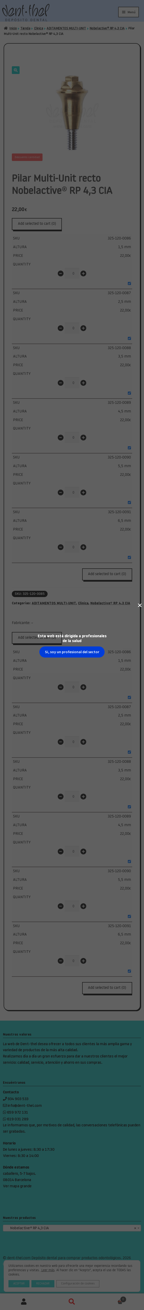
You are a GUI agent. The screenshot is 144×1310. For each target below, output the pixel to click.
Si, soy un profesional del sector (72, 83)
